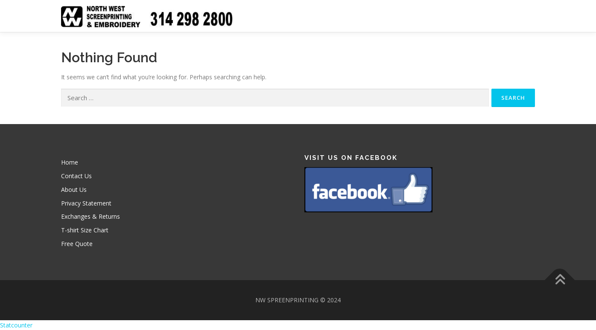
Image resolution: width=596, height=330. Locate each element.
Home (69, 162)
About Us (74, 189)
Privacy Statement (86, 203)
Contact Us (76, 176)
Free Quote (77, 244)
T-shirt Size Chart (84, 230)
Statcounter (16, 325)
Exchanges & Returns (90, 216)
